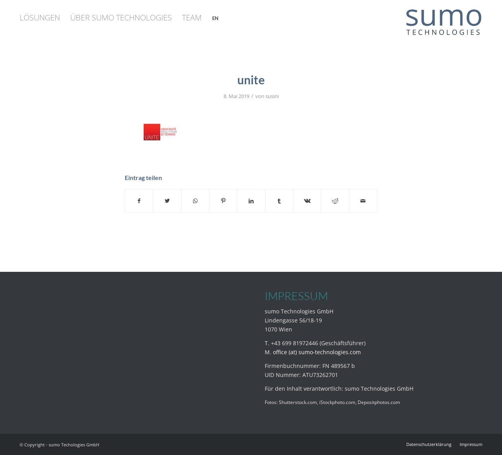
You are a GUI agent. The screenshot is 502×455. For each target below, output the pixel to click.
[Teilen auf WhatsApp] (195, 200)
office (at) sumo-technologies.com (317, 352)
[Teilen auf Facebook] (139, 200)
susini (272, 96)
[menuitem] (40, 17)
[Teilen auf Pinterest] (223, 200)
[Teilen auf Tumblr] (279, 200)
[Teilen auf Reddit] (335, 200)
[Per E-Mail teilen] (363, 200)
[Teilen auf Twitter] (167, 200)
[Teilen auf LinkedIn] (251, 200)
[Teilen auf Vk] (307, 200)
